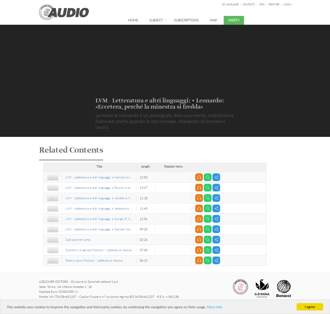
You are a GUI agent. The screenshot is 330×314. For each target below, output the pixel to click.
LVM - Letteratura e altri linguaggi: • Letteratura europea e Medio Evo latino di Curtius (123, 208)
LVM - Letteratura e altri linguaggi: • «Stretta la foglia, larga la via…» (110, 198)
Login (287, 4)
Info (262, 4)
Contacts (249, 4)
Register (274, 4)
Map (213, 20)
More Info (214, 307)
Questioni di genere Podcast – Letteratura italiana (98, 250)
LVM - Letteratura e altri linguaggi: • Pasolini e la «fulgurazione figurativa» (114, 188)
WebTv (234, 20)
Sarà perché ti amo (78, 239)
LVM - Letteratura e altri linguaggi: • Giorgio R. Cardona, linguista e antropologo (118, 219)
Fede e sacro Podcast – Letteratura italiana (94, 260)
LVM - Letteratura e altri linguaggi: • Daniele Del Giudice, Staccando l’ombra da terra (122, 229)
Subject (156, 20)
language (232, 4)
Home (133, 20)
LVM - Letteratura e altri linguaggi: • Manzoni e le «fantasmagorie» (109, 177)
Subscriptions (186, 20)
